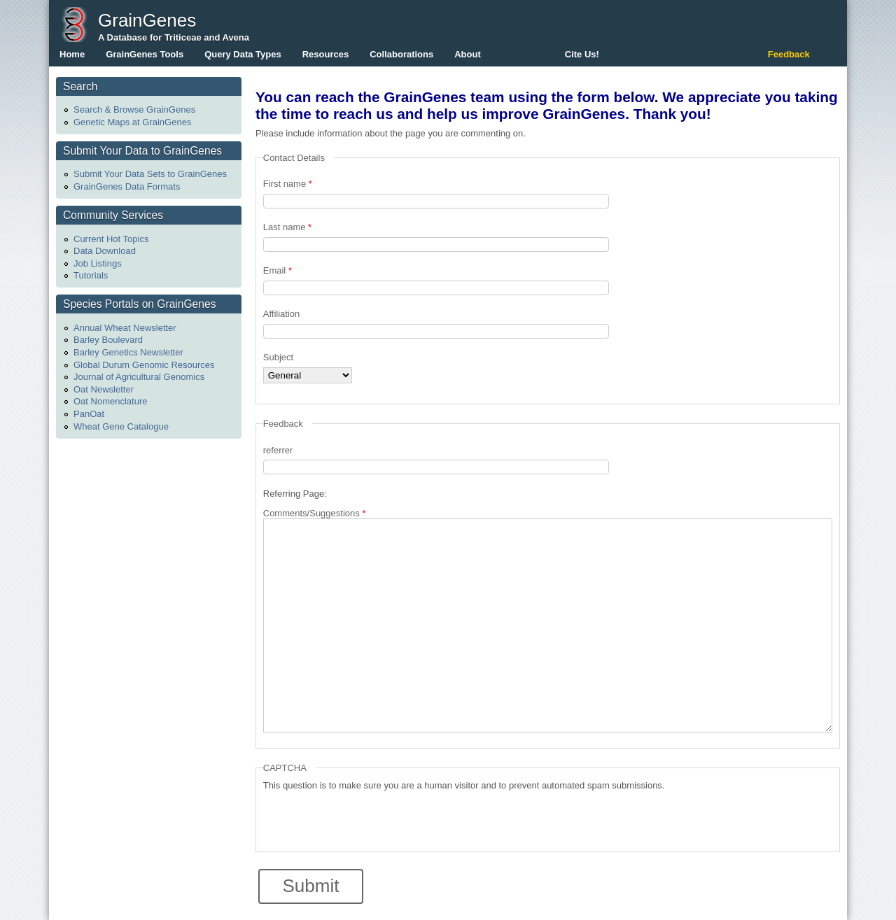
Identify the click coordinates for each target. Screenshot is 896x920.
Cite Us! (582, 54)
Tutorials (91, 275)
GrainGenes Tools (144, 54)
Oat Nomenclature (111, 401)
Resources (325, 54)
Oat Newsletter (104, 389)
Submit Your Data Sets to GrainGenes (150, 174)
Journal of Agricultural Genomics (139, 376)
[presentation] (369, 818)
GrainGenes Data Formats (127, 186)
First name (287, 183)
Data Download (105, 251)
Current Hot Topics (111, 239)
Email (277, 270)
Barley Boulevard (108, 339)
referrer (278, 450)
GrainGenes (147, 20)
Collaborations (401, 54)
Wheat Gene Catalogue (121, 426)
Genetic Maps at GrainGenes (132, 122)
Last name (287, 227)
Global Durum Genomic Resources (144, 365)
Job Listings (98, 263)
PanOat (89, 414)
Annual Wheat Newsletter (125, 328)
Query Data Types (242, 54)
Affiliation (281, 314)
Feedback (789, 54)
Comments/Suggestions (314, 513)
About (467, 54)
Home (72, 54)
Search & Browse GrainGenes (134, 109)
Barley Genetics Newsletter (128, 352)
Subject (278, 357)
